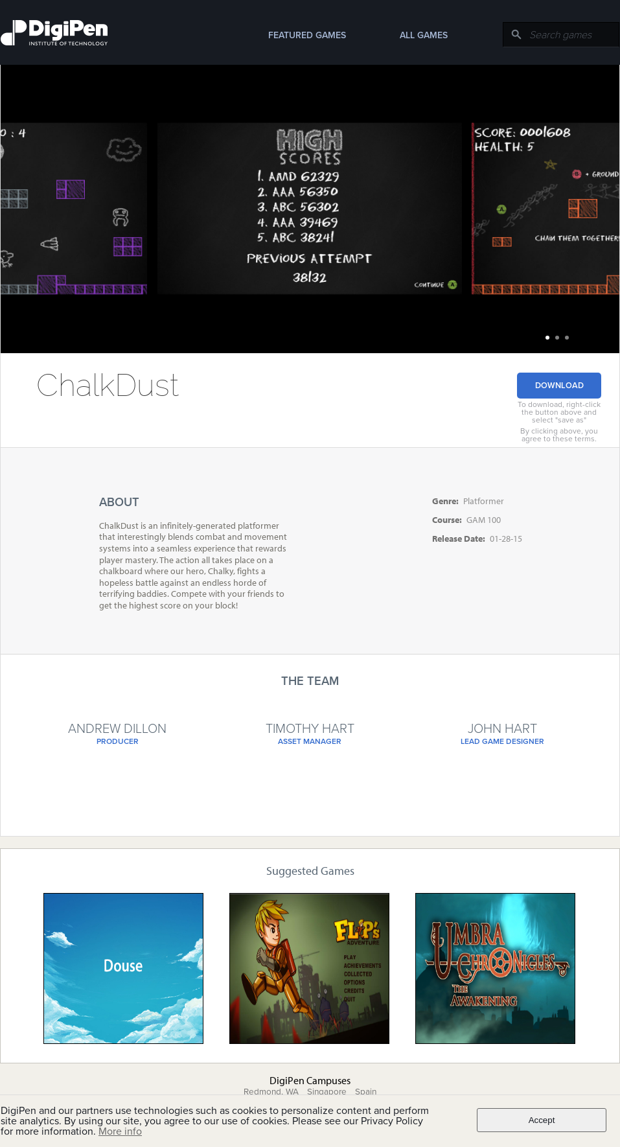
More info (120, 1131)
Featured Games (307, 35)
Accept (542, 1120)
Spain (365, 1092)
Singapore (327, 1092)
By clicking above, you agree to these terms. (559, 434)
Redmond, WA (271, 1092)
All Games (424, 35)
